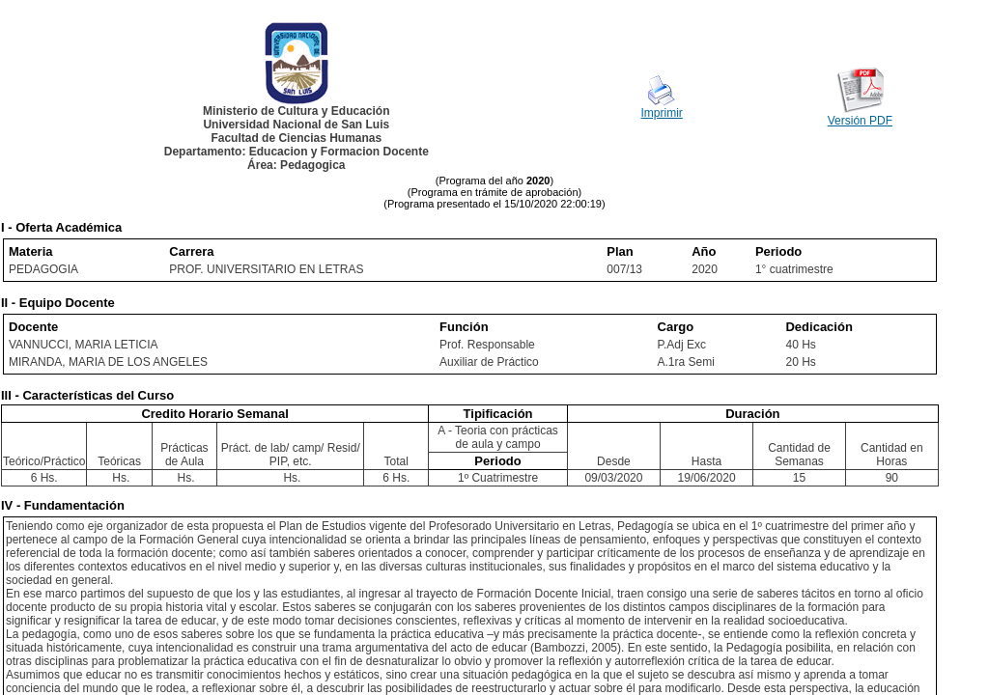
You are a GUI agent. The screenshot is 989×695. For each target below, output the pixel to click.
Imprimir (662, 113)
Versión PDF (860, 120)
